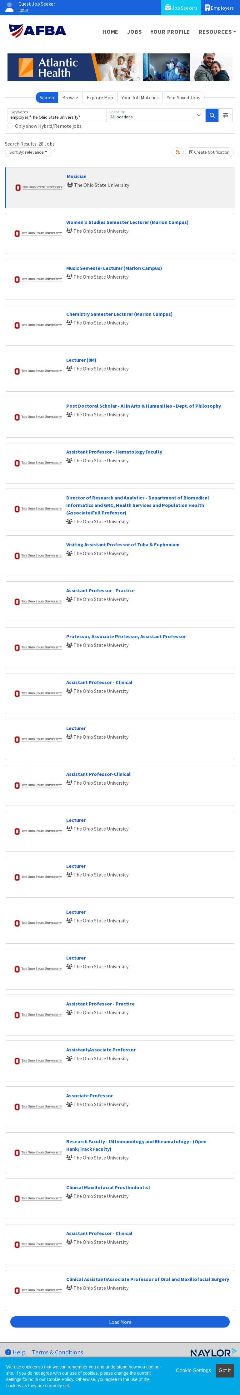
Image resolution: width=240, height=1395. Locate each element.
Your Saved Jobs (183, 97)
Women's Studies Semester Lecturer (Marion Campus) (127, 222)
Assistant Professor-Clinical (98, 774)
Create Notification (209, 152)
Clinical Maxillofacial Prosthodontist (108, 1187)
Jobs (134, 31)
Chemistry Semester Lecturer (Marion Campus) (119, 314)
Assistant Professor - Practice (100, 590)
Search (47, 97)
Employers (219, 8)
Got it (225, 1370)
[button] (225, 115)
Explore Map (100, 97)
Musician (77, 176)
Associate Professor (89, 1095)
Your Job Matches (140, 97)
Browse (70, 97)
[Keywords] (57, 115)
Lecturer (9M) (81, 360)
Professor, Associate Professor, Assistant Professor (126, 636)
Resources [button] (215, 31)
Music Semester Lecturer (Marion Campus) (114, 268)
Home (110, 31)
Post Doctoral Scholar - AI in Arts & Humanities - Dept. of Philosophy (143, 406)
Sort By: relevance (26, 152)
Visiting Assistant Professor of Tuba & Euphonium (123, 544)
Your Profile (170, 31)
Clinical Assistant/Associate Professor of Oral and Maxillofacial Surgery (147, 1279)
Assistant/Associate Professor (101, 1049)
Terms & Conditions (57, 1352)
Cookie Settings (193, 1370)
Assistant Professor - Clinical (99, 682)
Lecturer (76, 728)
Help (15, 1352)
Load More (120, 1322)
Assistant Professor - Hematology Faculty (114, 452)
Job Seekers (181, 8)
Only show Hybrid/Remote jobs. (48, 126)
